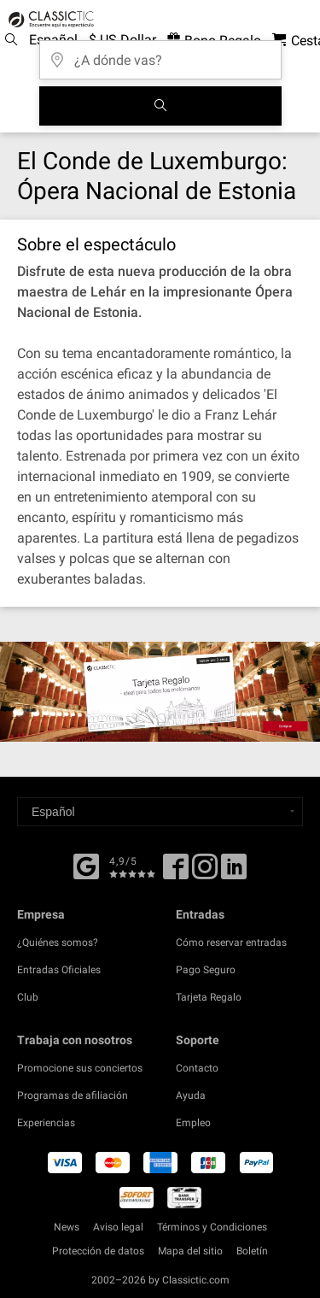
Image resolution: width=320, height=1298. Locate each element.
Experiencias (46, 1123)
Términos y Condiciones (212, 1227)
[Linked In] (234, 872)
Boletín (252, 1251)
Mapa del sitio (190, 1251)
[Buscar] (160, 106)
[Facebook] (86, 865)
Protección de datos (98, 1251)
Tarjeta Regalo (208, 997)
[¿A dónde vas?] (160, 54)
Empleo (193, 1123)
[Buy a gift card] (160, 691)
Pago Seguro (206, 970)
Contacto (197, 1068)
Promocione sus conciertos (80, 1068)
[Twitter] (205, 872)
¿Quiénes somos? (57, 943)
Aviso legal (118, 1227)
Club (27, 997)
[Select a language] (160, 811)
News (66, 1227)
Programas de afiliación (72, 1095)
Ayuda (191, 1095)
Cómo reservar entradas (231, 943)
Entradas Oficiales (59, 970)
